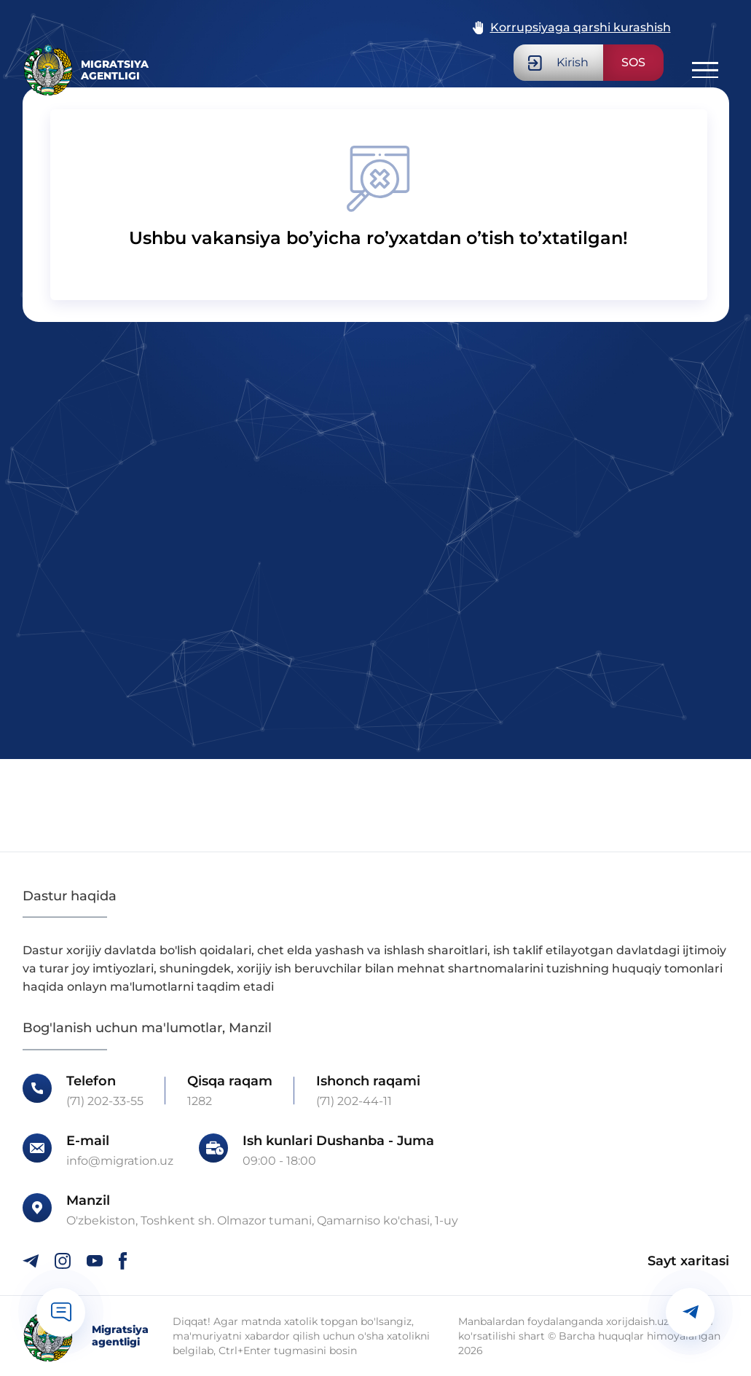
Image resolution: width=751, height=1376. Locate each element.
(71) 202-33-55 (104, 1101)
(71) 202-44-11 (354, 1101)
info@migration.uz (119, 1161)
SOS (633, 62)
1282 (199, 1101)
